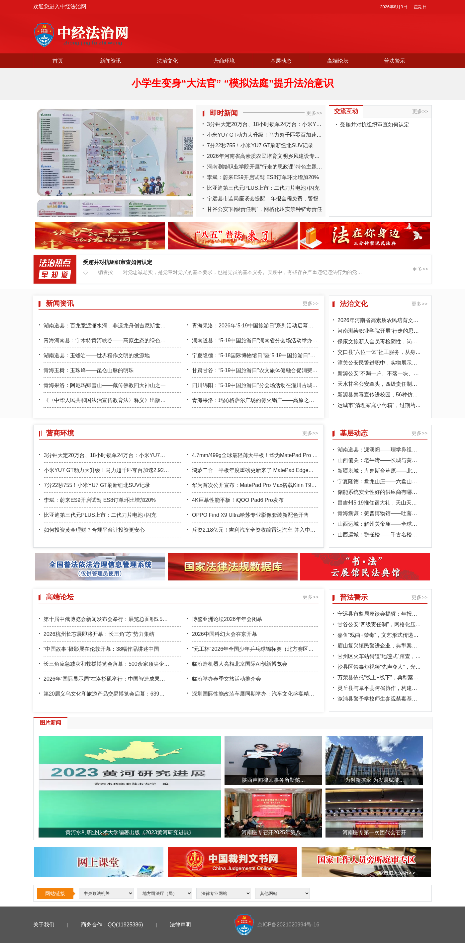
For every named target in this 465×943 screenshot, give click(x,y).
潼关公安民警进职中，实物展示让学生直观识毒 (393, 363)
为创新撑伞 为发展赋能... (374, 780)
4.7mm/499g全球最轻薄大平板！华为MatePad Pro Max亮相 (262, 455)
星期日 (420, 6)
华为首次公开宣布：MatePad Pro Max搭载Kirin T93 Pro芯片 (263, 485)
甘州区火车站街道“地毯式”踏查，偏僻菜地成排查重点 (400, 656)
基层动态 (281, 61)
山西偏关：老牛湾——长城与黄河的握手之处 (390, 460)
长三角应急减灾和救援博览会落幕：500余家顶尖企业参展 (112, 664)
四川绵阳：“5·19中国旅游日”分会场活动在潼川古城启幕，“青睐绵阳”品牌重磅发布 (288, 385)
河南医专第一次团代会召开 (374, 832)
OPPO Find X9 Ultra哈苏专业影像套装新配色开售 (250, 515)
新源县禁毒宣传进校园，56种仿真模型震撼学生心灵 (398, 394)
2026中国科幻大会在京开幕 (224, 634)
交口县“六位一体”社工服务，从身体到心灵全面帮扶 (397, 352)
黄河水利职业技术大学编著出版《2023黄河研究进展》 (129, 832)
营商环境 (224, 61)
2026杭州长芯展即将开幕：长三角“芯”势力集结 (99, 634)
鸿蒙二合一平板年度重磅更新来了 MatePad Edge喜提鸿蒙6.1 (264, 470)
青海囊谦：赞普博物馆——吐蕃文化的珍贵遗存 (393, 513)
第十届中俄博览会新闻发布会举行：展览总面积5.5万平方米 (114, 619)
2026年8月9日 (393, 6)
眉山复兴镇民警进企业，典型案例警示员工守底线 (395, 645)
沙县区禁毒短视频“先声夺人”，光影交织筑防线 (392, 667)
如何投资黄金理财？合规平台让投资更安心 (94, 530)
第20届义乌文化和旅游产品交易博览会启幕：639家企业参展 (115, 694)
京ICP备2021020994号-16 (288, 924)
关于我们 (43, 924)
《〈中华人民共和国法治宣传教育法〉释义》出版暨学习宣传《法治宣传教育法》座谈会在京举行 (158, 400)
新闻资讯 (110, 61)
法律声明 (180, 924)
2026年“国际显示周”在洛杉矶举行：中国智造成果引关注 (110, 679)
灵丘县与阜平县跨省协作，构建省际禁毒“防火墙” (395, 688)
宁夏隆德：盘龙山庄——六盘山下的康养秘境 (390, 481)
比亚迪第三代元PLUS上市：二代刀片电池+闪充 (263, 188)
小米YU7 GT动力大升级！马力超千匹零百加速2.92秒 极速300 (280, 135)
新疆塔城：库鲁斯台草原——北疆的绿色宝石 (390, 471)
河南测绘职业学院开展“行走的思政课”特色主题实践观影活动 (278, 166)
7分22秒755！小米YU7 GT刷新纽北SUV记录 (260, 145)
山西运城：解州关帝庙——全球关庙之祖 (385, 524)
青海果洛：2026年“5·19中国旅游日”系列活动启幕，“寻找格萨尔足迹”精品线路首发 (289, 325)
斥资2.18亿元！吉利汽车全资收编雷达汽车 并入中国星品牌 (261, 530)
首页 (57, 61)
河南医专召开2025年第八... (273, 832)
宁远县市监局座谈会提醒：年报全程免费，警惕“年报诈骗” (275, 198)
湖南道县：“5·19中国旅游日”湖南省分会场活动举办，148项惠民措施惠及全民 (283, 340)
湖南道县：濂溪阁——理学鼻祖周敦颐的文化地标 (395, 449)
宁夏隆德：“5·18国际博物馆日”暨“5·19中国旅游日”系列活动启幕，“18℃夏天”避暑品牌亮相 (298, 355)
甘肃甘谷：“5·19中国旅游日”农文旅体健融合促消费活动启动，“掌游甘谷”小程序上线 (291, 370)
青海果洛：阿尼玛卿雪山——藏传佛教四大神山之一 (105, 385)
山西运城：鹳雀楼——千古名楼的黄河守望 (387, 534)
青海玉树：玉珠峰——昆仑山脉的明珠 (89, 370)
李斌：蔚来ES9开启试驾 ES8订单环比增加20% (263, 177)
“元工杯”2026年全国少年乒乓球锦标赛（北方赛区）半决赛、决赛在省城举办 (282, 649)
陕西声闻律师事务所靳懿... (273, 780)
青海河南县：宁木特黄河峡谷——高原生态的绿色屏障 (107, 340)
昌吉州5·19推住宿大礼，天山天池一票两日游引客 (395, 502)
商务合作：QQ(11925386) (112, 924)
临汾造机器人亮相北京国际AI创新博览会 (239, 664)
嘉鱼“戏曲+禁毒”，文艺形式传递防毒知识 (385, 635)
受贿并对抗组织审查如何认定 (374, 124)
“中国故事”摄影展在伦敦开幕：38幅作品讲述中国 (101, 649)
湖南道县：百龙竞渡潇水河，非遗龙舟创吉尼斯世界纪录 (110, 325)
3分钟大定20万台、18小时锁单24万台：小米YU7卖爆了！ (275, 124)
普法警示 (394, 61)
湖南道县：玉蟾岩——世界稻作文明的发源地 (97, 355)
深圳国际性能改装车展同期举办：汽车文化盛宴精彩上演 (258, 694)
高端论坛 (337, 61)
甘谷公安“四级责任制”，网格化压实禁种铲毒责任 (264, 209)
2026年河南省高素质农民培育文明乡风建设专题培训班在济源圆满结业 (290, 156)
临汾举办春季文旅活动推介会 (226, 679)
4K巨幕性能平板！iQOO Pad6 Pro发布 (238, 500)
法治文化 (167, 61)
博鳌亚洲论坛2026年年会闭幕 (227, 619)
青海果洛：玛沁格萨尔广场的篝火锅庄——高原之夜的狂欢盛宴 (266, 400)
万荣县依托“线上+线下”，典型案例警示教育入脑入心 (399, 677)
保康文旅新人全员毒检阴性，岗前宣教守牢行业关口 (398, 341)
